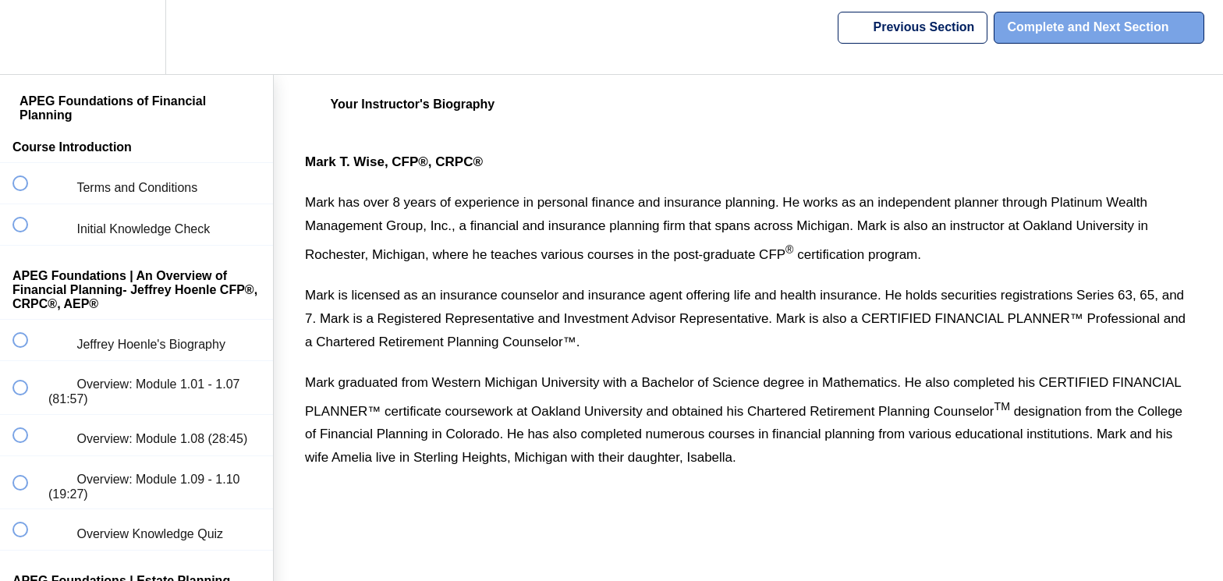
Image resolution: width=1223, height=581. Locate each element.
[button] (29, 37)
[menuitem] (136, 37)
